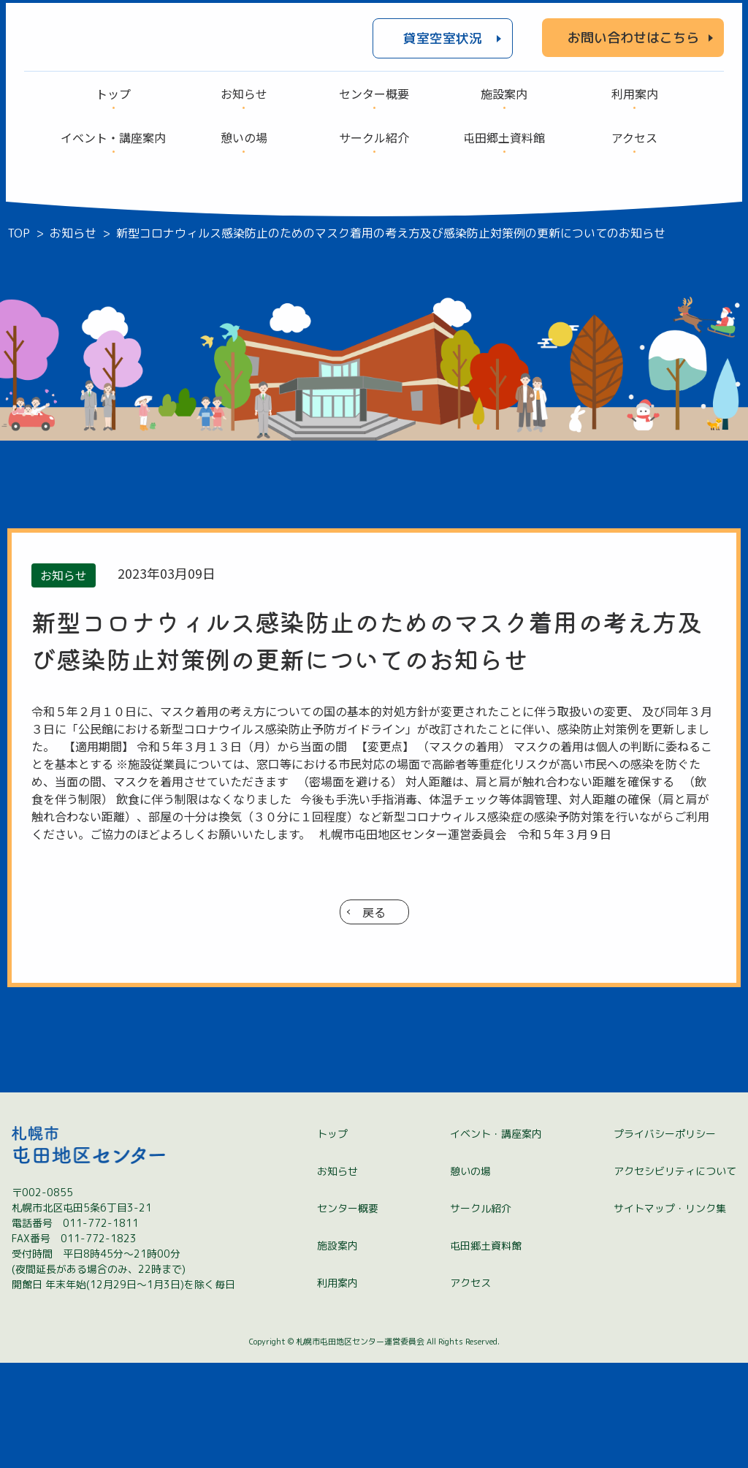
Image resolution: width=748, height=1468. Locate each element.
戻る (374, 912)
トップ (332, 1239)
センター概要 (347, 1313)
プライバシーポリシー (665, 1239)
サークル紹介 (480, 1313)
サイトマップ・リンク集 (670, 1313)
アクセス (470, 1388)
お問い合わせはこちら (633, 37)
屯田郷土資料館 (486, 1351)
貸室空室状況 (442, 38)
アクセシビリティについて (675, 1276)
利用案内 (337, 1388)
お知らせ (337, 1276)
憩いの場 (470, 1276)
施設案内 (337, 1351)
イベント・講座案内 (496, 1239)
